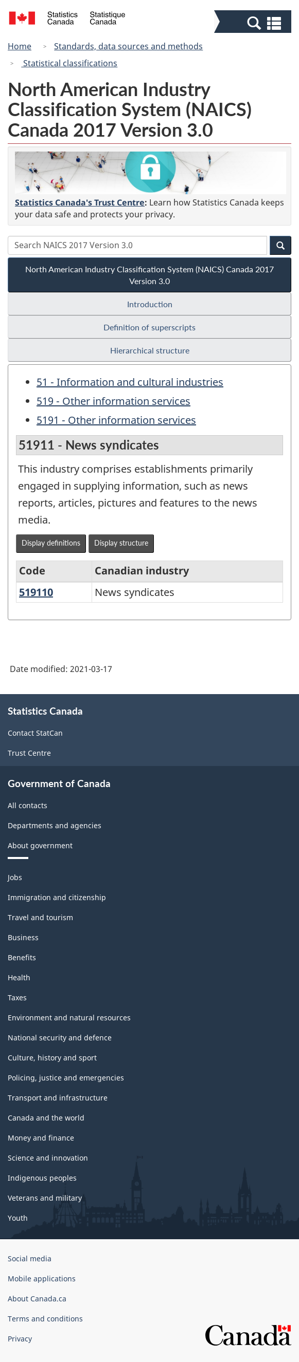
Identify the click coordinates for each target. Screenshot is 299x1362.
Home (19, 46)
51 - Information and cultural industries (130, 382)
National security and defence (60, 1037)
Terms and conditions (45, 1318)
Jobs (15, 877)
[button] (254, 22)
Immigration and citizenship (57, 897)
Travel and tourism (40, 917)
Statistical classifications (69, 63)
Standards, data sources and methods (128, 46)
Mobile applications (42, 1278)
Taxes (17, 997)
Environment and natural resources (69, 1017)
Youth (18, 1218)
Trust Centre (29, 753)
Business (23, 937)
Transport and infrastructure (58, 1098)
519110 (36, 592)
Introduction (149, 304)
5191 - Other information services (116, 420)
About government (40, 845)
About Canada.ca (37, 1298)
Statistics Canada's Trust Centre (80, 202)
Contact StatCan (35, 733)
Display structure (121, 542)
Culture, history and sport (52, 1057)
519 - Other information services (113, 401)
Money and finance (41, 1138)
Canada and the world (46, 1118)
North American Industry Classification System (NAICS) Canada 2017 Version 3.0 (149, 275)
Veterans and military (45, 1198)
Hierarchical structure (149, 350)
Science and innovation (48, 1158)
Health (19, 977)
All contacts (27, 805)
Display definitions (51, 542)
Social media (29, 1258)
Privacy (20, 1339)
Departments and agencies (54, 825)
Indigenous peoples (42, 1178)
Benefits (22, 957)
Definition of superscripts (149, 327)
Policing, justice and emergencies (66, 1078)
